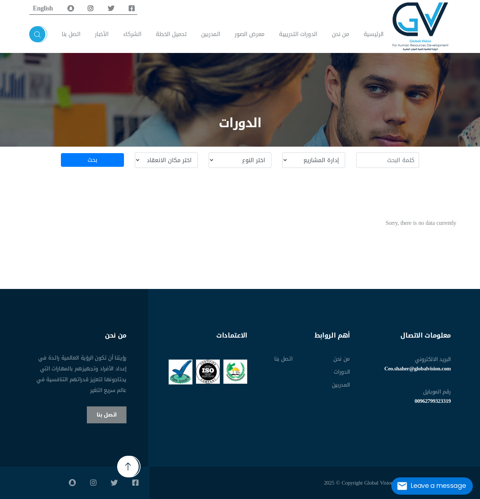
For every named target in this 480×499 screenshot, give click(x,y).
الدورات (342, 372)
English (43, 8)
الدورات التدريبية (298, 34)
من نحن (340, 34)
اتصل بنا (71, 34)
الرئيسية (374, 34)
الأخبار (101, 34)
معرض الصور (250, 34)
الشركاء (132, 34)
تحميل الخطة (171, 34)
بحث (92, 159)
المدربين (210, 34)
